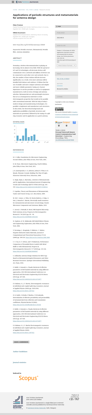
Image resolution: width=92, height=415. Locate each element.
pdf (59, 26)
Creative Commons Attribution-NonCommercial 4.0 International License (66, 114)
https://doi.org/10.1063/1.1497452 (23, 291)
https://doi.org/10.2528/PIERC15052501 (25, 217)
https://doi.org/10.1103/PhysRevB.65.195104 (27, 305)
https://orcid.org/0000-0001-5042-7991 (22, 38)
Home (15, 9)
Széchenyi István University (37, 408)
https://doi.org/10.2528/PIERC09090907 (25, 251)
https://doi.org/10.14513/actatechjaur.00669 (31, 45)
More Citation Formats (65, 65)
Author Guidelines (20, 352)
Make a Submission (21, 342)
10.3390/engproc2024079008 (65, 140)
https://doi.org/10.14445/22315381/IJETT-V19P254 (32, 187)
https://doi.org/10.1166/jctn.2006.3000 (38, 237)
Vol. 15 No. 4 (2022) (32, 9)
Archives (21, 9)
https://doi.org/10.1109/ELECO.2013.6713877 (27, 279)
